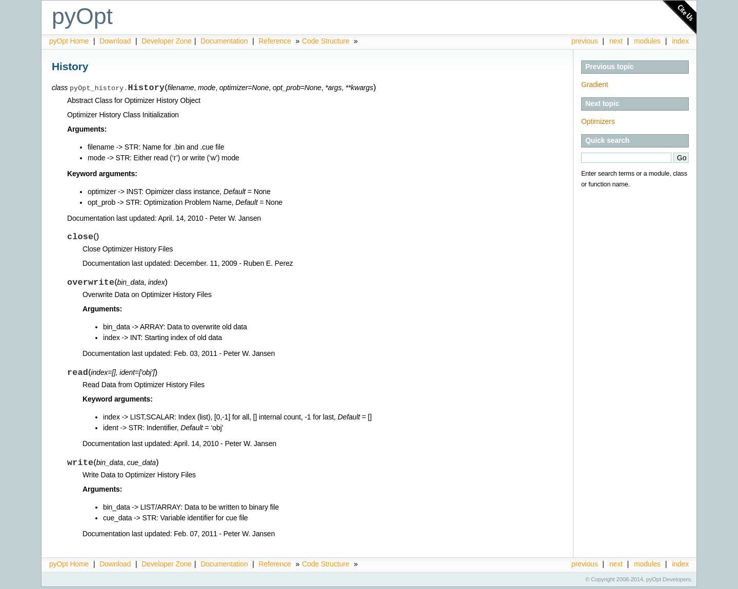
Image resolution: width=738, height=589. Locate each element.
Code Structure (325, 41)
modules (647, 41)
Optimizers (598, 121)
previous (584, 41)
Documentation (225, 41)
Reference (275, 41)
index (680, 41)
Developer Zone (166, 41)
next (616, 41)
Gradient (594, 84)
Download (116, 41)
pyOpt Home (70, 41)
